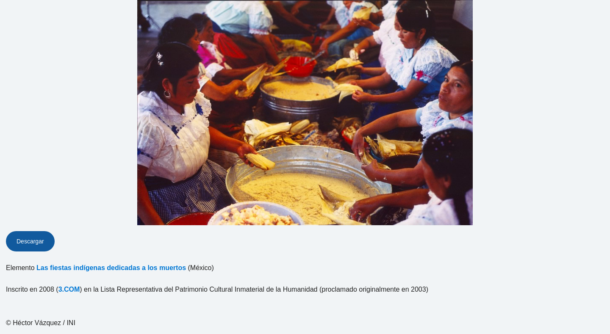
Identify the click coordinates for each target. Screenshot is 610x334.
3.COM (69, 289)
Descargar (30, 241)
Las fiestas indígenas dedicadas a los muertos (111, 267)
